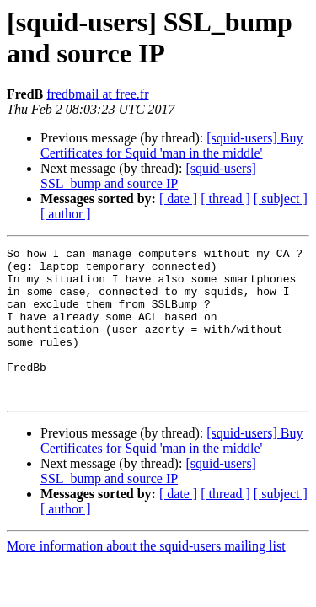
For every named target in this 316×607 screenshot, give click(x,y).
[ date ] (178, 198)
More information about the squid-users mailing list (146, 576)
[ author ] (65, 214)
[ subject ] (281, 198)
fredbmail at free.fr (97, 94)
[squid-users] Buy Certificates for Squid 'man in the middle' (171, 145)
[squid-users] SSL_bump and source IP (148, 176)
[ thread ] (225, 198)
